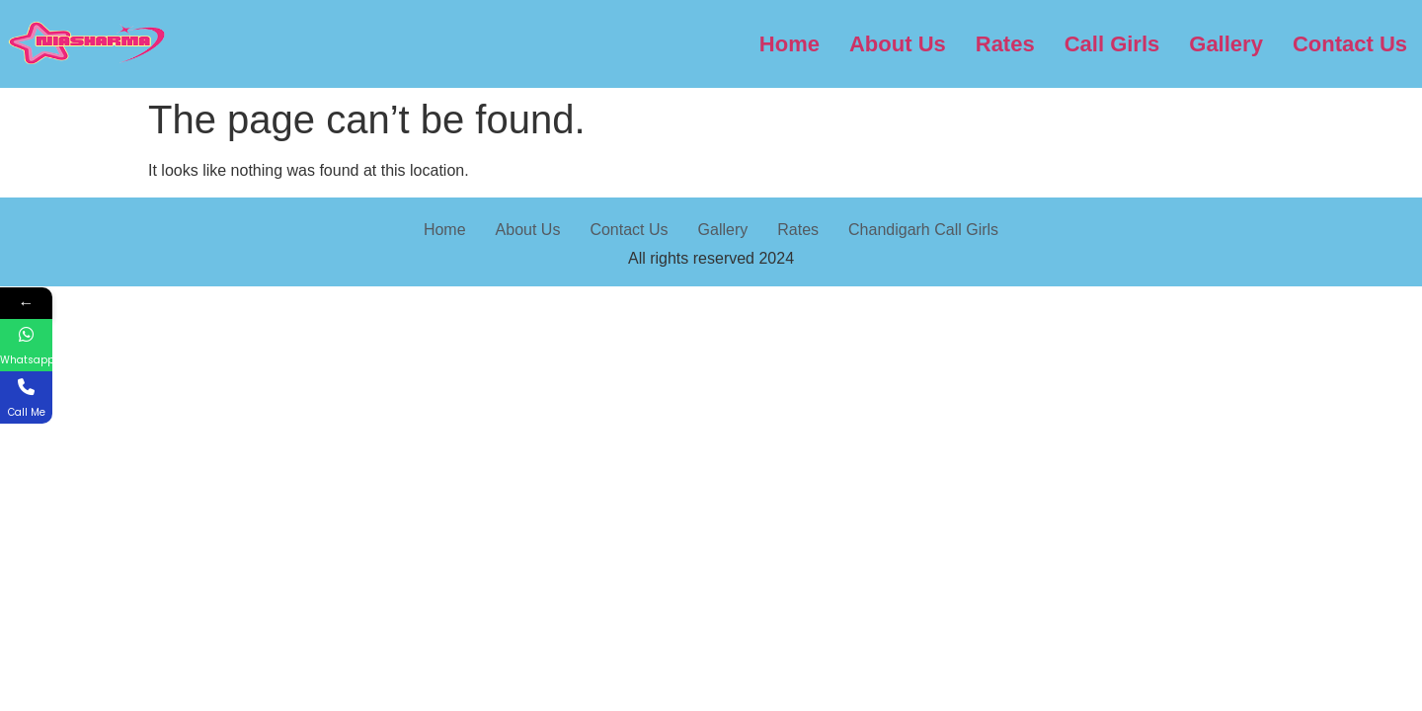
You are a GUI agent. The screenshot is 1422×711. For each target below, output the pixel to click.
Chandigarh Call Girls (923, 229)
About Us (897, 44)
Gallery (1226, 44)
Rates (1005, 44)
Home (789, 44)
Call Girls (1112, 44)
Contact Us (1350, 44)
